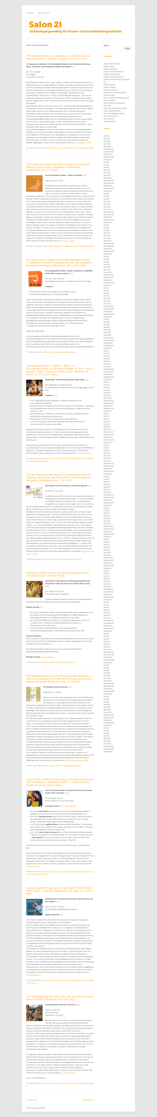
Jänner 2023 (107, 241)
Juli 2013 (106, 539)
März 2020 (107, 330)
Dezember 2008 (109, 683)
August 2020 (108, 317)
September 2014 (109, 502)
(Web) (73, 67)
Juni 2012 (106, 573)
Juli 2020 (106, 319)
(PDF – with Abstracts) (68, 806)
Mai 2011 (106, 607)
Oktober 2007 (108, 720)
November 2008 (109, 686)
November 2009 (109, 654)
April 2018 (107, 390)
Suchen (106, 45)
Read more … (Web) (67, 241)
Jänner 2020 (107, 335)
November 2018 (109, 372)
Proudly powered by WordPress (35, 1108)
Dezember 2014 (109, 495)
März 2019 (107, 361)
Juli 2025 (106, 162)
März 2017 (107, 424)
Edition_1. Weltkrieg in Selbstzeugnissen (116, 98)
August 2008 (108, 694)
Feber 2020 (107, 332)
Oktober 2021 (108, 280)
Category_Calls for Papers (50, 148)
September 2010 (109, 628)
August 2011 (108, 599)
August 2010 (108, 631)
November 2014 (109, 497)
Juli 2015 (106, 476)
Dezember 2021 (109, 275)
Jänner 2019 (107, 366)
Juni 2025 (106, 165)
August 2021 (108, 285)
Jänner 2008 (107, 712)
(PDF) (55, 395)
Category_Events (47, 352)
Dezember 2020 (109, 306)
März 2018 (107, 392)
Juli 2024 (106, 193)
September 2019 (109, 345)
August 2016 (108, 442)
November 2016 (109, 434)
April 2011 (107, 610)
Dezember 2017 (109, 400)
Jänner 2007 (107, 743)
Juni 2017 (106, 416)
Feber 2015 (107, 489)
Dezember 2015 (109, 463)
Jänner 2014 (107, 523)
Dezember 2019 (109, 337)
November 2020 (109, 309)
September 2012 (109, 565)
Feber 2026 (107, 144)
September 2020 (109, 314)
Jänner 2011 (107, 618)
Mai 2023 (106, 230)
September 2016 (109, 440)
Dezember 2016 (109, 432)
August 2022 (108, 254)
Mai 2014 (106, 513)
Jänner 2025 (107, 178)
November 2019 (109, 340)
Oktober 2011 (108, 594)
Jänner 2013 (107, 555)
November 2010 (109, 623)
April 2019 (107, 358)
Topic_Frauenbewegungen (70, 872)
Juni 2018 (106, 385)
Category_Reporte (109, 84)
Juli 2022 (106, 256)
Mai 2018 (106, 387)
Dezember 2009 (109, 652)
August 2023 (108, 222)
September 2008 (109, 691)
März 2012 (107, 581)
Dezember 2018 (109, 369)
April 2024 (107, 201)
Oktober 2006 (108, 751)
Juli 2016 (106, 445)
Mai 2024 (106, 199)
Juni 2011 (106, 605)
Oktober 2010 (108, 626)
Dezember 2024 (109, 180)
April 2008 (107, 704)
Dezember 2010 (109, 620)
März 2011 (107, 613)
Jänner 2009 (107, 681)
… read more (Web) (68, 1073)
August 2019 (108, 348)
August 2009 (108, 662)
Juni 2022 (106, 259)
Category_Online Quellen (112, 74)
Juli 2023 (106, 225)
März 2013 (107, 550)
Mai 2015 (106, 482)
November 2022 (109, 246)
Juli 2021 (106, 288)
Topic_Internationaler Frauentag (114, 113)
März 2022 (107, 267)
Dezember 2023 (109, 212)
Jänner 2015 (107, 492)
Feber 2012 (107, 584)
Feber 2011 (107, 615)
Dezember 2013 (109, 526)
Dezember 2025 (109, 149)
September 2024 (109, 188)
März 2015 (107, 487)
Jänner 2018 (107, 398)
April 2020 (107, 327)
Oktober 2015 (108, 468)
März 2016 (107, 455)
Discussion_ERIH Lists (111, 90)
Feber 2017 (107, 427)
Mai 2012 (106, 576)
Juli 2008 (106, 696)
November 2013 (109, 529)
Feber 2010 (107, 647)
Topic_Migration (88, 458)
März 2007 (107, 738)
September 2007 (109, 723)
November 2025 (109, 151)
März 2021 (107, 298)
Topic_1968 (57, 872)
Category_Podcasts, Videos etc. (114, 77)
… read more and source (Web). (77, 760)
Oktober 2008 (108, 688)
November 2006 (109, 749)
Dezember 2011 (109, 589)
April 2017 (107, 421)
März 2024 (107, 204)
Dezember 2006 (109, 746)
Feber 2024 (107, 206)
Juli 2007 (106, 728)
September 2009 (109, 660)
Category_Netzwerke (110, 69)
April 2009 (107, 673)
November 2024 (109, 183)
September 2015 (109, 471)
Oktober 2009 (108, 657)
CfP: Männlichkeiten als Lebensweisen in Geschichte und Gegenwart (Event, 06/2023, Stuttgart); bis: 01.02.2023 (58, 57)
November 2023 (109, 214)
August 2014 (108, 505)
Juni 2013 (106, 542)
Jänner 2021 (107, 303)
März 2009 (107, 675)
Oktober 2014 (108, 500)
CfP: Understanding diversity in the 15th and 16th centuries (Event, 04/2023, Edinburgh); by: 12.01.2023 (59, 998)
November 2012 (109, 560)
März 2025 (107, 172)
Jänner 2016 (107, 461)
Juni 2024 (106, 196)
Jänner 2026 (107, 146)
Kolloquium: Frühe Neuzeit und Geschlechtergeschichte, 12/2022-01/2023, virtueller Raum (57, 574)
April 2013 (107, 547)
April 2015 (107, 484)
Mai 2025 (106, 167)
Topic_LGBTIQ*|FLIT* (66, 148)
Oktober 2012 (108, 563)
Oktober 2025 (108, 154)
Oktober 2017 (108, 406)
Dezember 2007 (109, 715)
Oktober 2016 (108, 437)
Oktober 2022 (108, 248)
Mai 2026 (106, 136)
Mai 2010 (106, 639)
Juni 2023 (106, 227)
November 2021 (109, 277)
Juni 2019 (106, 353)
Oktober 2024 (108, 186)
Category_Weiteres (110, 87)
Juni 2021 (106, 290)
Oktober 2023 (108, 217)
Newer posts (88, 1100)
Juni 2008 (106, 699)
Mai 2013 (106, 544)
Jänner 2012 (107, 586)
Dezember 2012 (109, 557)
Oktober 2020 (108, 311)
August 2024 (108, 191)
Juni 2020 (106, 322)
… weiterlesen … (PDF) (83, 143)
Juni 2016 (106, 447)
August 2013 (108, 537)
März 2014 (107, 518)
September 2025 (109, 157)
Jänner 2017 (107, 429)
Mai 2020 (106, 324)
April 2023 (107, 233)
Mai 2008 (106, 702)
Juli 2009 (106, 665)
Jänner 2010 (107, 649)
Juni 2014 (106, 510)
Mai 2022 (106, 261)
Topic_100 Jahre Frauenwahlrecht (114, 103)
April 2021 (107, 296)
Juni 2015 (106, 479)
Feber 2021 (107, 301)
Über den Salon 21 (44, 13)
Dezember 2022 (109, 243)
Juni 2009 (106, 668)
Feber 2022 (107, 269)
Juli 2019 (106, 351)
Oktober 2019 (108, 343)
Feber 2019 (107, 364)
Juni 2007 (106, 730)
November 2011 (109, 592)
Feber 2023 (107, 238)
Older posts (31, 1100)
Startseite (29, 13)
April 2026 (107, 138)
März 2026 (107, 141)
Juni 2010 (106, 636)
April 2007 (107, 736)
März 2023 (107, 235)
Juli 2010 (106, 633)
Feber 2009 (107, 678)
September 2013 (109, 534)
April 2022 (107, 264)
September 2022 (109, 251)
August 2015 (108, 474)
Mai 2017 (106, 419)
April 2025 (107, 170)
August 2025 (108, 159)
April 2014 (107, 516)
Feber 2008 (107, 709)
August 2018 (108, 379)
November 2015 (109, 466)
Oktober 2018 (108, 374)
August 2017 (108, 411)
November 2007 (109, 717)
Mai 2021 (106, 293)
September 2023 (109, 220)
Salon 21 (91, 246)
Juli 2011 (106, 602)
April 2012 (107, 578)
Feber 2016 (107, 458)
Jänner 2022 (107, 272)
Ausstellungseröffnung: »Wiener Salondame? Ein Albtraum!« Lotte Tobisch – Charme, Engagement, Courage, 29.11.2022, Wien (59, 890)
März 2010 (107, 644)
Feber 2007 (107, 741)
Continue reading (85, 453)
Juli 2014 (106, 508)
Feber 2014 (107, 521)
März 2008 (107, 707)
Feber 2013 (107, 552)
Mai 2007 (106, 733)
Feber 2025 (107, 175)
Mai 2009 (106, 670)
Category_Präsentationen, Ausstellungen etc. (68, 458)
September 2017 (109, 408)
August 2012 (108, 568)
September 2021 (109, 282)
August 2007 (108, 725)
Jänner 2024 (107, 209)
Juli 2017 (106, 413)
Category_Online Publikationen (114, 71)
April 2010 (107, 641)
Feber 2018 (107, 395)
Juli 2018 (106, 382)
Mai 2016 (106, 450)
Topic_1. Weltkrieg (65, 246)
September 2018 (109, 377)
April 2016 (107, 453)
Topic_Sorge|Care (109, 121)
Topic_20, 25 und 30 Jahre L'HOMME (115, 108)
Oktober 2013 (108, 531)
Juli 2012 (106, 571)
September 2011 (109, 597)
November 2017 (109, 403)
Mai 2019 (106, 356)
